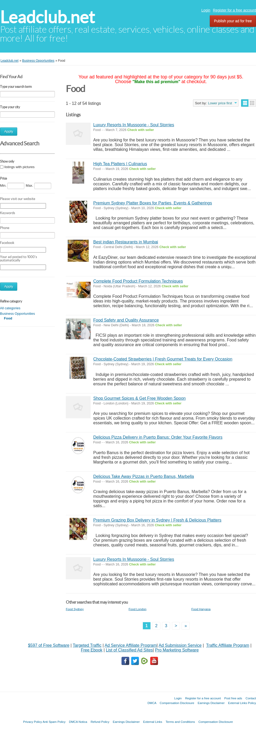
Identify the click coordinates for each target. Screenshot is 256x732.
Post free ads (233, 698)
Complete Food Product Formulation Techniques (138, 281)
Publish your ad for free (233, 21)
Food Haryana (200, 609)
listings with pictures (19, 167)
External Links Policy (242, 703)
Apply (8, 131)
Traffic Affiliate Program (227, 645)
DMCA (152, 703)
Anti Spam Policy (54, 721)
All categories (10, 308)
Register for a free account (234, 10)
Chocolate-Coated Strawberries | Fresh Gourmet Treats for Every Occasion (162, 359)
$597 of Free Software (48, 645)
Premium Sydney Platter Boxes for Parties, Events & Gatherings (152, 203)
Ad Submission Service (180, 645)
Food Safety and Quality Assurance (126, 320)
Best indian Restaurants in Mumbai (125, 242)
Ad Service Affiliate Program (131, 645)
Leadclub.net (47, 17)
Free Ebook (91, 650)
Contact (251, 698)
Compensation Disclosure (177, 703)
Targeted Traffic (87, 645)
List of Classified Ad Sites (129, 650)
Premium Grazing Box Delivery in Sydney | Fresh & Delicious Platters (157, 520)
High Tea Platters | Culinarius (120, 164)
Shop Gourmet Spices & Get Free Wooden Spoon (139, 398)
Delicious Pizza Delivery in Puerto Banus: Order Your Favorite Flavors (157, 437)
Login (205, 10)
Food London (137, 609)
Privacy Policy (32, 721)
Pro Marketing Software (177, 650)
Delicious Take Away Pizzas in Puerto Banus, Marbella (143, 476)
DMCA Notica (78, 721)
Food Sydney (75, 609)
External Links (152, 721)
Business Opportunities (17, 314)
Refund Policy (100, 721)
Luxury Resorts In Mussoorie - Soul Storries (133, 125)
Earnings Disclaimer (211, 703)
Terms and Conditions (180, 721)
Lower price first (220, 103)
